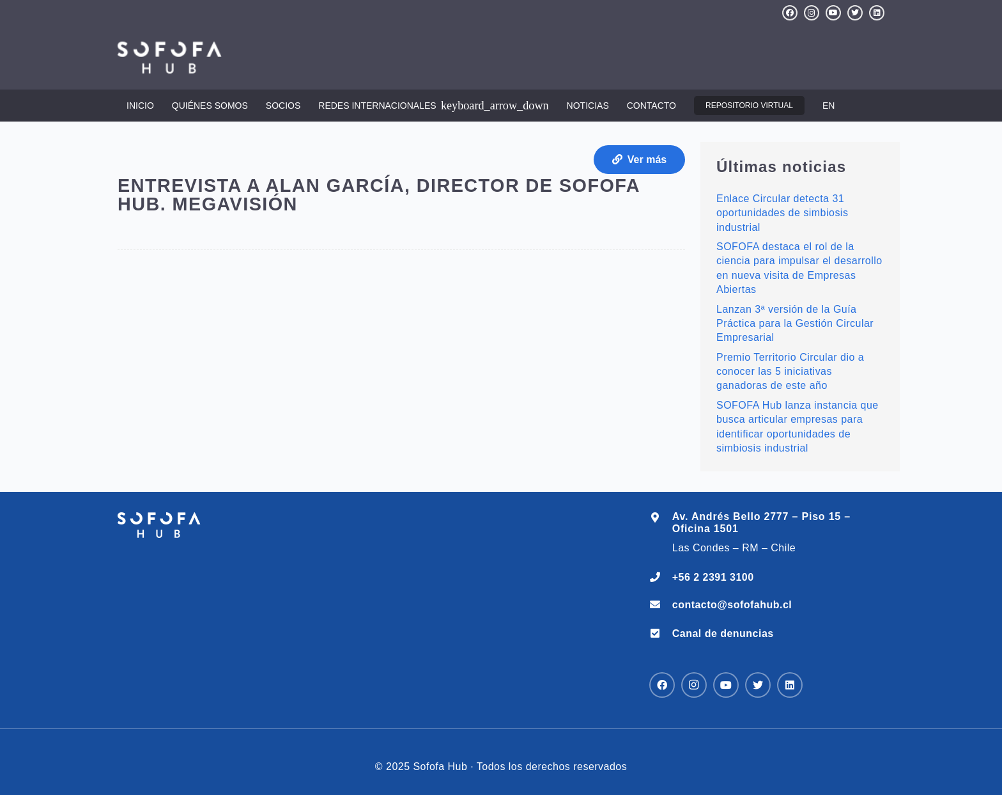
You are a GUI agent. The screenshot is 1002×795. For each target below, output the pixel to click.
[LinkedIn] (876, 12)
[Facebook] (790, 12)
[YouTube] (833, 12)
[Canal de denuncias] (660, 634)
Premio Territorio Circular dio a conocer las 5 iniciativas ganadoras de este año (790, 371)
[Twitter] (855, 12)
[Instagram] (811, 12)
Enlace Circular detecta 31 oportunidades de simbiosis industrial (782, 213)
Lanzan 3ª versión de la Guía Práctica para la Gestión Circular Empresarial (795, 323)
